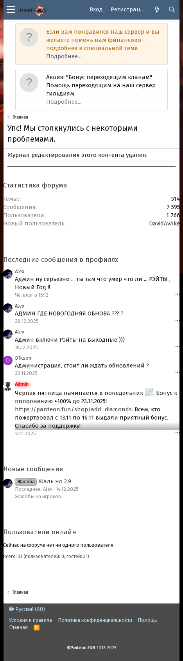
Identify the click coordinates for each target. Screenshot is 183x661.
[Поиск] (172, 9)
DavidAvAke (164, 223)
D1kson (23, 358)
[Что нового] (157, 9)
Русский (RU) (27, 609)
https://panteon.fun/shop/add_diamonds (73, 409)
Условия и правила (30, 620)
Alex (19, 271)
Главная (18, 627)
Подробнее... (63, 56)
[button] (11, 10)
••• (177, 294)
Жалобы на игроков (38, 496)
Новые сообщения (33, 469)
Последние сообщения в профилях (60, 260)
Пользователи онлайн (39, 532)
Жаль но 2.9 (43, 481)
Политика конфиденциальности (95, 620)
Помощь (147, 620)
